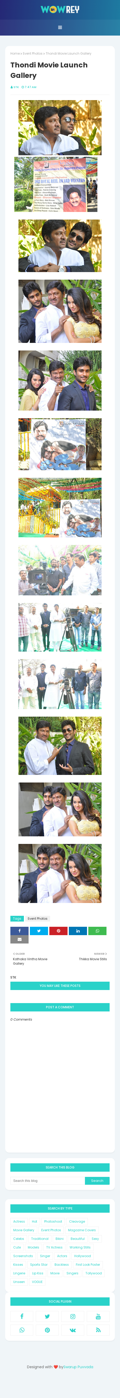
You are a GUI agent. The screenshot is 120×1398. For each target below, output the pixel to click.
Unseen (19, 1282)
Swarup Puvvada (78, 1367)
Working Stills (80, 1247)
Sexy (95, 1238)
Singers (72, 1273)
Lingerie (19, 1273)
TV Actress (54, 1247)
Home (15, 53)
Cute (17, 1247)
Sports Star (39, 1264)
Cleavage (77, 1221)
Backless (62, 1264)
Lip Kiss (37, 1273)
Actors (62, 1256)
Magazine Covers (82, 1230)
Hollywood (82, 1256)
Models (33, 1247)
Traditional (40, 1238)
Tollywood (93, 1273)
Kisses (18, 1264)
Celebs (18, 1238)
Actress (19, 1221)
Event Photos (33, 53)
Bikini (60, 1238)
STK (16, 87)
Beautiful (78, 1238)
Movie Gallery (23, 1230)
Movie (54, 1273)
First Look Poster (88, 1264)
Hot (34, 1221)
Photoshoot (53, 1221)
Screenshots (23, 1256)
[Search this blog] (47, 1181)
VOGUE (37, 1282)
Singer (45, 1256)
